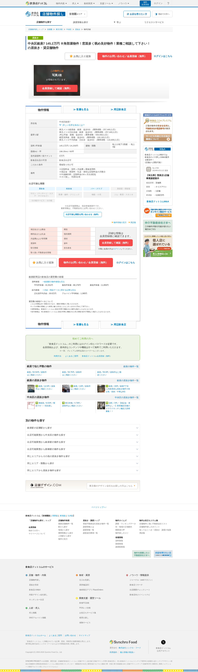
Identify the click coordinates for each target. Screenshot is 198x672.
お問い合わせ (70, 635)
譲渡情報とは (88, 527)
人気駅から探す (64, 536)
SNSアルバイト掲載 (37, 618)
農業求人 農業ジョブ (159, 664)
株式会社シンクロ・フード (130, 648)
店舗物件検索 (63, 520)
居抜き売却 (33, 585)
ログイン (117, 249)
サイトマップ (84, 635)
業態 (148, 187)
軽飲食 (69, 189)
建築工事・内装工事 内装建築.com (113, 664)
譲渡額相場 (120, 547)
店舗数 (149, 191)
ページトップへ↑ (99, 507)
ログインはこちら (163, 56)
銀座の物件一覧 (131, 366)
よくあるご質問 (71, 356)
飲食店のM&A (35, 590)
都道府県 (150, 183)
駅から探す (63, 527)
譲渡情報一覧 (88, 530)
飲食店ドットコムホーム (36, 635)
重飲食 (42, 189)
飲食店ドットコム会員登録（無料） (97, 356)
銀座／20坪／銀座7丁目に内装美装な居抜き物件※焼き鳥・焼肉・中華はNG (118, 389)
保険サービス (84, 623)
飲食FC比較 (84, 603)
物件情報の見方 (120, 222)
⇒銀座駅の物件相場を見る (53, 282)
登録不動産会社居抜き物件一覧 (96, 524)
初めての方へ (34, 530)
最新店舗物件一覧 (65, 524)
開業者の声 (120, 530)
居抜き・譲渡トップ (91, 520)
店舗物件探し (34, 580)
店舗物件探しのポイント (149, 527)
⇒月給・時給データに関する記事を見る (59, 290)
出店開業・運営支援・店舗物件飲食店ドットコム (60, 661)
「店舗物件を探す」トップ (40, 520)
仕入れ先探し (84, 580)
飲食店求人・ (120, 661)
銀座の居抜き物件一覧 (128, 380)
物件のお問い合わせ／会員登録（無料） (124, 56)
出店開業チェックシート (140, 590)
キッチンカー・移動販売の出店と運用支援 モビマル (82, 664)
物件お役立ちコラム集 (148, 520)
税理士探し (84, 618)
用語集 (133, 222)
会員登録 (32, 527)
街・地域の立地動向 (123, 527)
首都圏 (49, 29)
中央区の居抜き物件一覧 (127, 397)
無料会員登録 (145, 3)
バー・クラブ (96, 189)
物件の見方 (63, 539)
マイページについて (37, 534)
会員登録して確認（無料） (116, 242)
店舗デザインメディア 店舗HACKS (139, 664)
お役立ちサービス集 (87, 613)
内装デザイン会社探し (38, 595)
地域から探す (63, 530)
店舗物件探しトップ (36, 29)
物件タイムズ (121, 520)
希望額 (149, 195)
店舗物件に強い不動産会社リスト (153, 524)
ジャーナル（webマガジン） (141, 580)
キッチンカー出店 (36, 600)
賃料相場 (119, 541)
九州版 (70, 516)
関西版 (55, 516)
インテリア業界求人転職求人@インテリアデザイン (152, 661)
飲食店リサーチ (136, 585)
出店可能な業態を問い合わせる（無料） (83, 214)
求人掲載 (33, 613)
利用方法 (57, 356)
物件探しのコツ (121, 533)
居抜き (77, 29)
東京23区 (59, 29)
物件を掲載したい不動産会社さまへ (141, 554)
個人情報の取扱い (127, 652)
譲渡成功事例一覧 (90, 533)
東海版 (62, 516)
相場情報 (119, 537)
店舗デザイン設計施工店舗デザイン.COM (92, 661)
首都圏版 (46, 516)
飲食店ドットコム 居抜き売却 (163, 554)
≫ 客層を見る (81, 109)
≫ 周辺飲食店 (118, 109)
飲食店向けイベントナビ (140, 595)
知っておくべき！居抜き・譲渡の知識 (155, 530)
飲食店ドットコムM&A (158, 201)
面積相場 (119, 544)
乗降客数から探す (65, 533)
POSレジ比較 (85, 608)
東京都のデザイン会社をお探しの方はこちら (111, 486)
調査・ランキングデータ (125, 524)
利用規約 (113, 652)
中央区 (68, 29)
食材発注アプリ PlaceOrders (91, 590)
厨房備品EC (84, 585)
